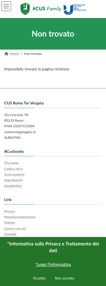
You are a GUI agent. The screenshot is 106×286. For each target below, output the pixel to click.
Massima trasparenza (19, 217)
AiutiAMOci (13, 186)
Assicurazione (14, 174)
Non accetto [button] (64, 278)
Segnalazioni (13, 180)
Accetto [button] (39, 278)
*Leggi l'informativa (53, 264)
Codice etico (13, 168)
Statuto (9, 222)
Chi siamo (11, 163)
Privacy (9, 211)
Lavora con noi (15, 228)
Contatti (10, 234)
